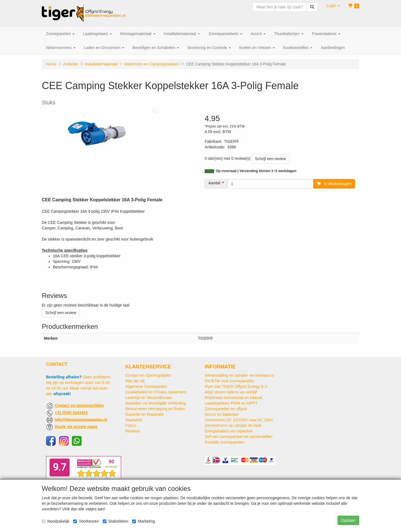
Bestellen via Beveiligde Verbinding (155, 403)
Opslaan (348, 520)
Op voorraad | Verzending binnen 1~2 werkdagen (256, 171)
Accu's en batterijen (222, 414)
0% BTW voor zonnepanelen (229, 381)
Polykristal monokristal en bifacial (233, 397)
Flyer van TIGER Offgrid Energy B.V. (236, 386)
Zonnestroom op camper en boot (233, 425)
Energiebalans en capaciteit (229, 431)
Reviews (132, 431)
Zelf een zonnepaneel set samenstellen (239, 436)
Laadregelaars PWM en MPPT (231, 403)
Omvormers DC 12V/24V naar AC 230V (239, 420)
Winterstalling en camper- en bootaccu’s (239, 375)
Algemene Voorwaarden (146, 386)
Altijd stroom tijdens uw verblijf (231, 392)
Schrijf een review (270, 158)
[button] (333, 5)
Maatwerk (133, 420)
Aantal (214, 183)
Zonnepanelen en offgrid (226, 408)
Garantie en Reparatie (144, 414)
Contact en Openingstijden (148, 375)
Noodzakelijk (55, 521)
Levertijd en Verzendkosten (148, 397)
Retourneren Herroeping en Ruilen (155, 408)
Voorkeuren (86, 521)
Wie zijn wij (135, 381)
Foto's (130, 425)
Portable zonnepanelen (225, 442)
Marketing (143, 521)
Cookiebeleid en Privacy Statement (155, 392)
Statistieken (115, 521)
